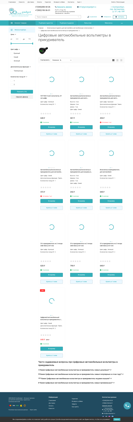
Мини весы (108, 23)
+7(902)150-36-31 (42, 10)
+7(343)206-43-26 (42, 7)
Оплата (39, 2)
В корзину (51, 127)
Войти (113, 2)
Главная (40, 28)
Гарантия (48, 2)
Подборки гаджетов (46, 23)
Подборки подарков (67, 23)
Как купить (75, 407)
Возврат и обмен (59, 2)
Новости (21, 2)
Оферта (74, 404)
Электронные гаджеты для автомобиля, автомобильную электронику (69, 28)
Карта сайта (33, 409)
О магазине (12, 2)
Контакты (71, 2)
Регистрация (120, 2)
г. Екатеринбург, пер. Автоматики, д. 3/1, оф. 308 (117, 9)
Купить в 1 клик (51, 134)
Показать (20, 91)
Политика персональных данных (18, 409)
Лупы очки (87, 23)
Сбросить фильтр (22, 97)
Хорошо (116, 419)
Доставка (31, 2)
